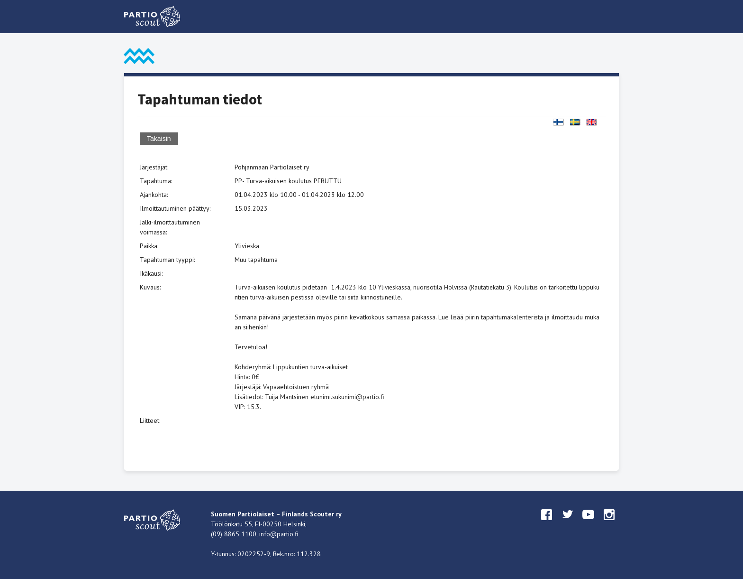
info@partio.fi (279, 534)
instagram (609, 523)
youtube (588, 523)
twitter (567, 523)
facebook (546, 523)
